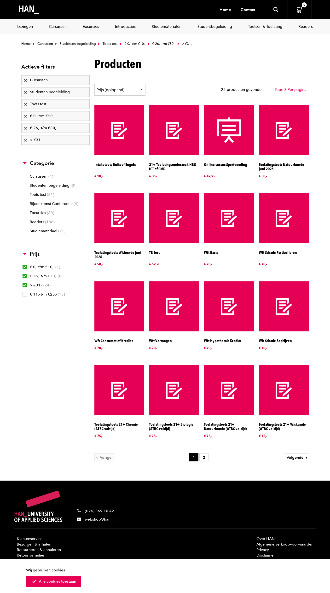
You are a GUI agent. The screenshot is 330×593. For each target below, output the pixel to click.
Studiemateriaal (47, 231)
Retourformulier (31, 555)
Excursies (42, 212)
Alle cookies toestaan (54, 581)
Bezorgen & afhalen (34, 544)
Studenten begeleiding (75, 44)
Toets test (107, 44)
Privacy (262, 549)
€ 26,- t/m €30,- (161, 44)
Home (225, 9)
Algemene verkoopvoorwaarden (284, 544)
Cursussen (42, 44)
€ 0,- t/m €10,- (132, 44)
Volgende (298, 457)
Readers (42, 222)
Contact (248, 9)
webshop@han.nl (100, 519)
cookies (58, 570)
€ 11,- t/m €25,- (44, 294)
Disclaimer (265, 555)
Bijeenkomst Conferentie (54, 203)
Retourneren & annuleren (39, 549)
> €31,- (37, 285)
